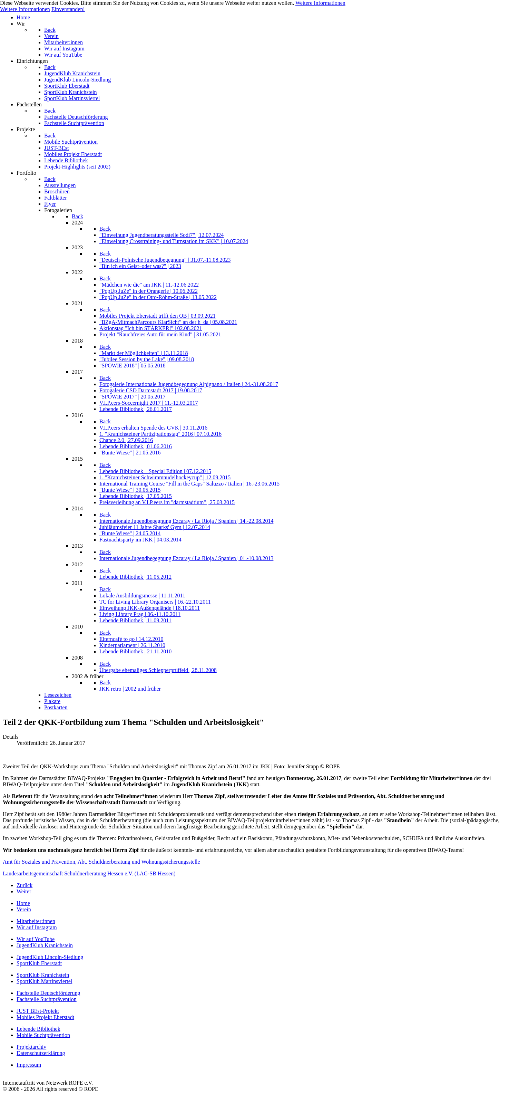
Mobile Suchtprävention (43, 1035)
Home (23, 903)
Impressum (29, 1065)
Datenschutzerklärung (41, 1053)
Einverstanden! (68, 9)
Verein (24, 909)
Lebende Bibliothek (38, 1029)
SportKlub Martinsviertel (44, 981)
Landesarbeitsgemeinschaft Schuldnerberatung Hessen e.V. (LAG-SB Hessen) (89, 873)
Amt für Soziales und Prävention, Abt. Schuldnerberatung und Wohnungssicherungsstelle (101, 862)
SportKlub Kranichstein (43, 975)
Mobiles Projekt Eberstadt (45, 1017)
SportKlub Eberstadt (39, 963)
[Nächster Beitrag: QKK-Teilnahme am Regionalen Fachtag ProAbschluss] (24, 891)
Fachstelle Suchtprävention (47, 999)
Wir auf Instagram (37, 927)
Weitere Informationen (320, 3)
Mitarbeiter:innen (36, 921)
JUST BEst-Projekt (38, 1011)
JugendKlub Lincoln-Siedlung (50, 957)
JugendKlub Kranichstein (45, 945)
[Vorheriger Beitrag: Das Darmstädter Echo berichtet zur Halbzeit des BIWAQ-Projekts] (24, 885)
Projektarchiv (31, 1047)
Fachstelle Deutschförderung (48, 993)
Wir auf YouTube (36, 939)
